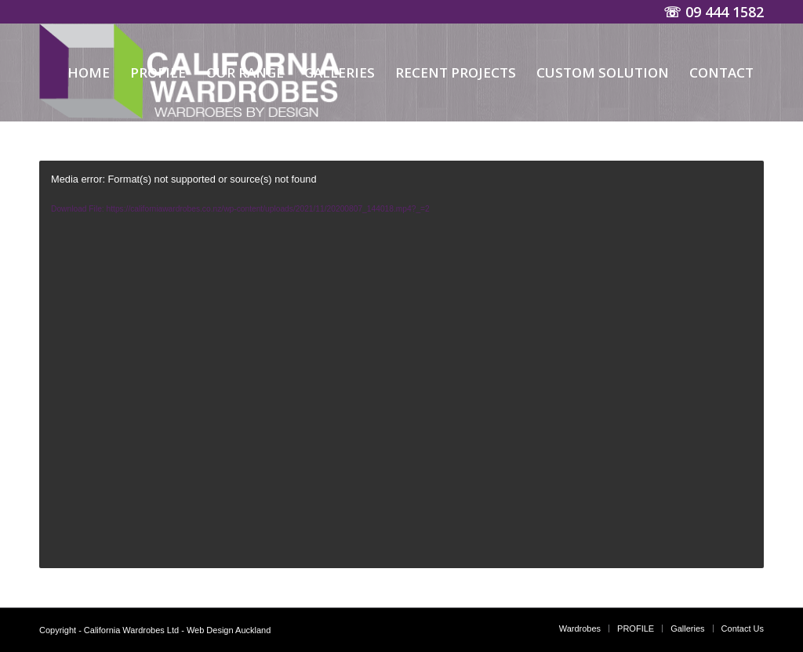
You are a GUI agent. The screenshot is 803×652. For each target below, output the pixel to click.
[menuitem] (88, 72)
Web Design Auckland (229, 630)
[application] (401, 364)
